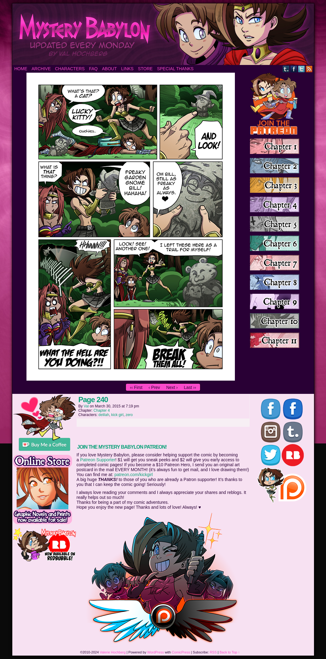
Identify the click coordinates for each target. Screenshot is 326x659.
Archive (41, 68)
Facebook (294, 69)
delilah (104, 415)
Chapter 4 (102, 410)
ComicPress (181, 652)
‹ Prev (154, 387)
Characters (70, 68)
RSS (309, 69)
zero (129, 415)
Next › (172, 387)
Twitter (301, 69)
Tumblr (286, 69)
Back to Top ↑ (229, 652)
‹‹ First (136, 387)
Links (127, 68)
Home (20, 68)
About (109, 68)
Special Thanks (175, 68)
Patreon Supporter (97, 459)
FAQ (93, 68)
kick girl (117, 415)
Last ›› (190, 387)
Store (145, 68)
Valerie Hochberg (113, 652)
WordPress (155, 652)
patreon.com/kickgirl (134, 474)
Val (86, 406)
